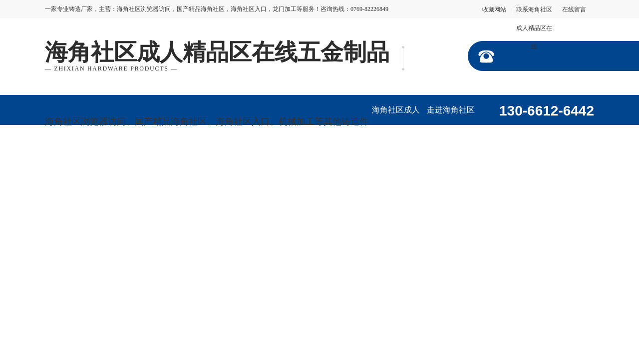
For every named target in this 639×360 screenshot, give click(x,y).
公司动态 (127, 162)
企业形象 (561, 132)
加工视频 (72, 162)
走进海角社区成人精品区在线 (451, 115)
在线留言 (574, 9)
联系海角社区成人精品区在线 (534, 28)
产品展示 (506, 132)
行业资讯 (182, 162)
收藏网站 (494, 9)
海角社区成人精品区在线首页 (396, 115)
